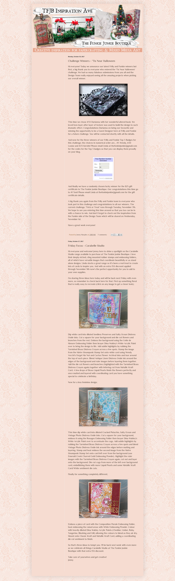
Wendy (123, 143)
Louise (71, 146)
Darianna (95, 122)
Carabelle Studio (100, 548)
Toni (75, 192)
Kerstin (86, 146)
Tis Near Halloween (125, 69)
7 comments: (102, 235)
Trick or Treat (92, 207)
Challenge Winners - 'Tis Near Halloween (91, 60)
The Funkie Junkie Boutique (94, 189)
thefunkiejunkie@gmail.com (124, 146)
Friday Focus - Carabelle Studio (86, 245)
